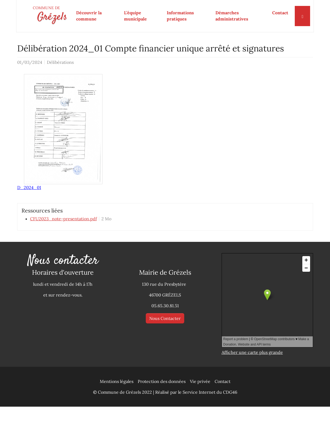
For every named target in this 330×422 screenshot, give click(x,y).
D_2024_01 (29, 202)
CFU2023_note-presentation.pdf (63, 234)
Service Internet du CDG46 (210, 407)
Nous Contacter (165, 333)
